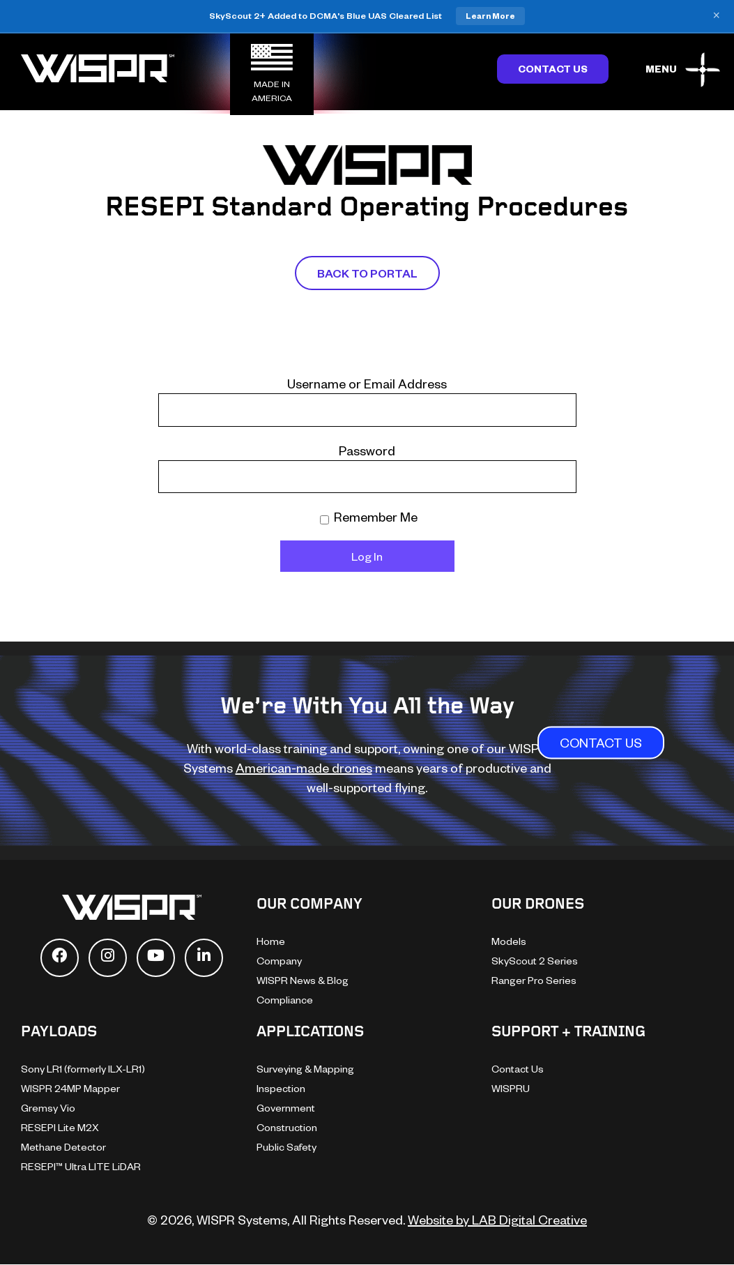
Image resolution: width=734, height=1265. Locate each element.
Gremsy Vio (48, 1107)
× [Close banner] (716, 16)
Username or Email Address (367, 383)
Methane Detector (63, 1146)
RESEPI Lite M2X (60, 1127)
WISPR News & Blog (303, 980)
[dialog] (576, 1019)
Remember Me (369, 516)
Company (279, 960)
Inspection (281, 1088)
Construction (287, 1127)
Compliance (285, 999)
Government (286, 1107)
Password (367, 450)
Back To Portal (367, 273)
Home (271, 941)
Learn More (490, 15)
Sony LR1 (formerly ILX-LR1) (83, 1068)
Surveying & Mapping (305, 1068)
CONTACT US (601, 743)
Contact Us (553, 68)
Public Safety (286, 1146)
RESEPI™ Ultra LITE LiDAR (81, 1166)
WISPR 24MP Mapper (70, 1088)
